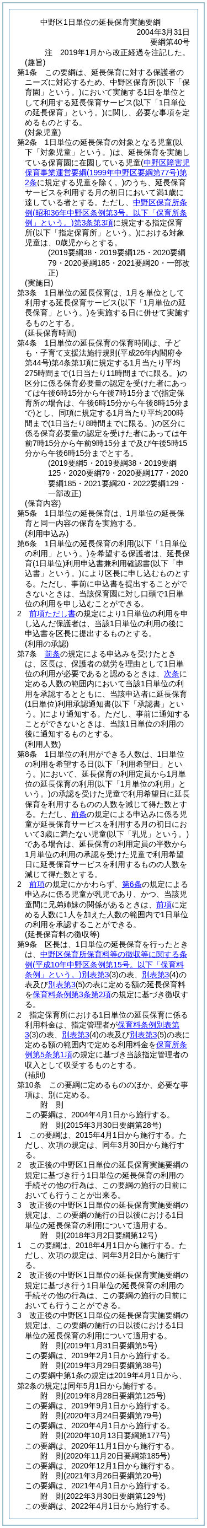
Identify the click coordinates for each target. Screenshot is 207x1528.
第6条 (132, 884)
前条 (52, 653)
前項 (37, 884)
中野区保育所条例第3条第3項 (106, 212)
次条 (171, 673)
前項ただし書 (52, 613)
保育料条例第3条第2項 (72, 994)
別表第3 (155, 974)
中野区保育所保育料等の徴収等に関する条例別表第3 (106, 964)
